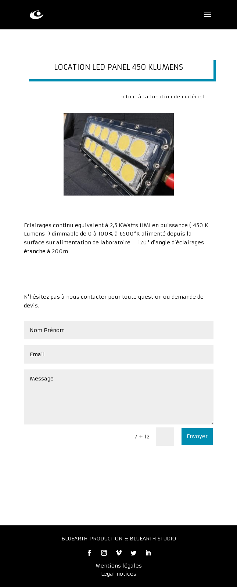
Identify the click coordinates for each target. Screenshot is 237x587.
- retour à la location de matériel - (162, 96)
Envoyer (197, 436)
